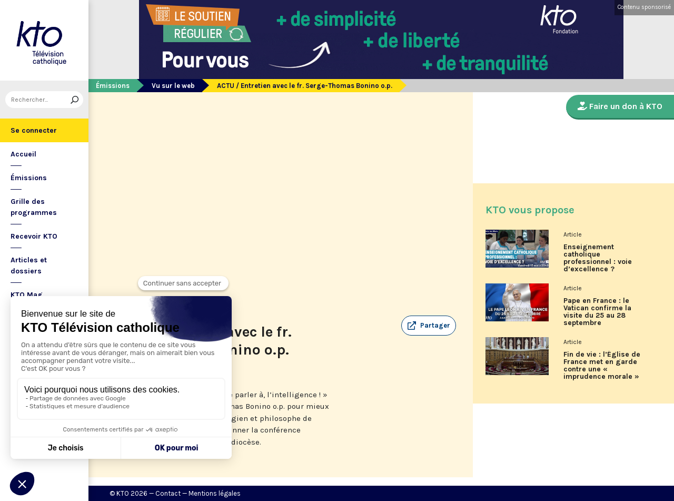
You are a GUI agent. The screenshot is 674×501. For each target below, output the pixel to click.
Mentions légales (215, 493)
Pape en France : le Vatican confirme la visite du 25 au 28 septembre (597, 312)
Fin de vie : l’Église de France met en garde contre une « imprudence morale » (601, 365)
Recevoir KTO (34, 236)
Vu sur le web (173, 86)
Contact (168, 493)
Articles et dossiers (29, 266)
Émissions (29, 177)
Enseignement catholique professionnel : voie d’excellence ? (597, 258)
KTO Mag (27, 294)
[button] (428, 326)
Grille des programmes (34, 207)
